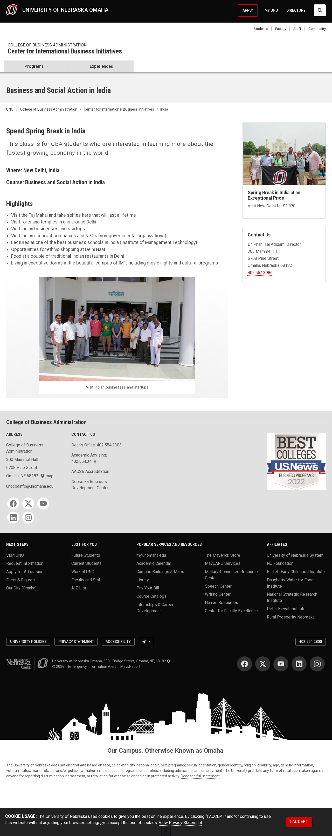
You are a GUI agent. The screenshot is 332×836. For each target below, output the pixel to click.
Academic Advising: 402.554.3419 (89, 458)
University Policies (28, 642)
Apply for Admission (24, 571)
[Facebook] (13, 503)
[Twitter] (28, 503)
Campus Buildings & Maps (160, 571)
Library (142, 579)
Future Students (85, 555)
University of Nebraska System (295, 555)
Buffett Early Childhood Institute (296, 571)
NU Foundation (280, 563)
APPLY (248, 10)
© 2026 (59, 666)
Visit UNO (15, 555)
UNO (9, 109)
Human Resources (221, 602)
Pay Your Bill (147, 588)
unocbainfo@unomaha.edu (29, 486)
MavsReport (130, 666)
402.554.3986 (260, 272)
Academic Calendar (153, 563)
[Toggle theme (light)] (146, 642)
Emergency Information (92, 666)
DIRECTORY (296, 10)
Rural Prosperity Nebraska (291, 616)
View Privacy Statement (180, 822)
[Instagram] (28, 518)
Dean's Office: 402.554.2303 (96, 445)
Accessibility (118, 642)
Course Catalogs (151, 596)
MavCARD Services (222, 563)
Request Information (24, 563)
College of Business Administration (47, 45)
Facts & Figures (20, 579)
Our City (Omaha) (21, 588)
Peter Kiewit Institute (286, 608)
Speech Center (218, 585)
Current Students (86, 563)
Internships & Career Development (155, 607)
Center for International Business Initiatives (65, 51)
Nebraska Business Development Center (90, 484)
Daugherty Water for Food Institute (290, 582)
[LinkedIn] (13, 518)
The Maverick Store (222, 555)
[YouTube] (43, 503)
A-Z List (78, 588)
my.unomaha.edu (151, 555)
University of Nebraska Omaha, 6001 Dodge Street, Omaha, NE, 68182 (111, 661)
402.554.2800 (310, 642)
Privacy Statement (76, 642)
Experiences (101, 66)
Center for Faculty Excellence (231, 610)
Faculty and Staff (86, 579)
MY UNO (271, 10)
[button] (36, 66)
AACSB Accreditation (90, 471)
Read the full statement (200, 776)
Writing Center (218, 594)
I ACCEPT (299, 821)
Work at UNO (82, 571)
